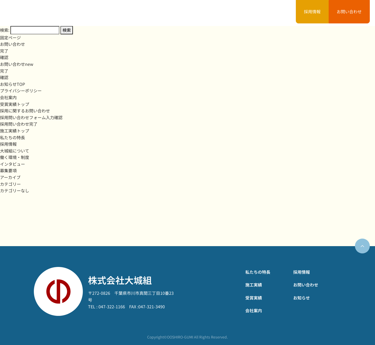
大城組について (14, 151)
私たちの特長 (138, 13)
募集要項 (8, 170)
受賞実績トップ (14, 104)
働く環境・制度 (14, 157)
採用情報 (312, 11)
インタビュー (12, 164)
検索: (4, 30)
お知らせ (272, 13)
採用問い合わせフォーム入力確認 (31, 117)
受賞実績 (207, 13)
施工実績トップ (14, 130)
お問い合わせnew (16, 64)
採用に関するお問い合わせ (25, 110)
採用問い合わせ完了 (19, 124)
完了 (4, 51)
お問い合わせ (349, 11)
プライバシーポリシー (21, 90)
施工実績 (175, 13)
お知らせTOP (12, 84)
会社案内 (239, 13)
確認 (4, 57)
